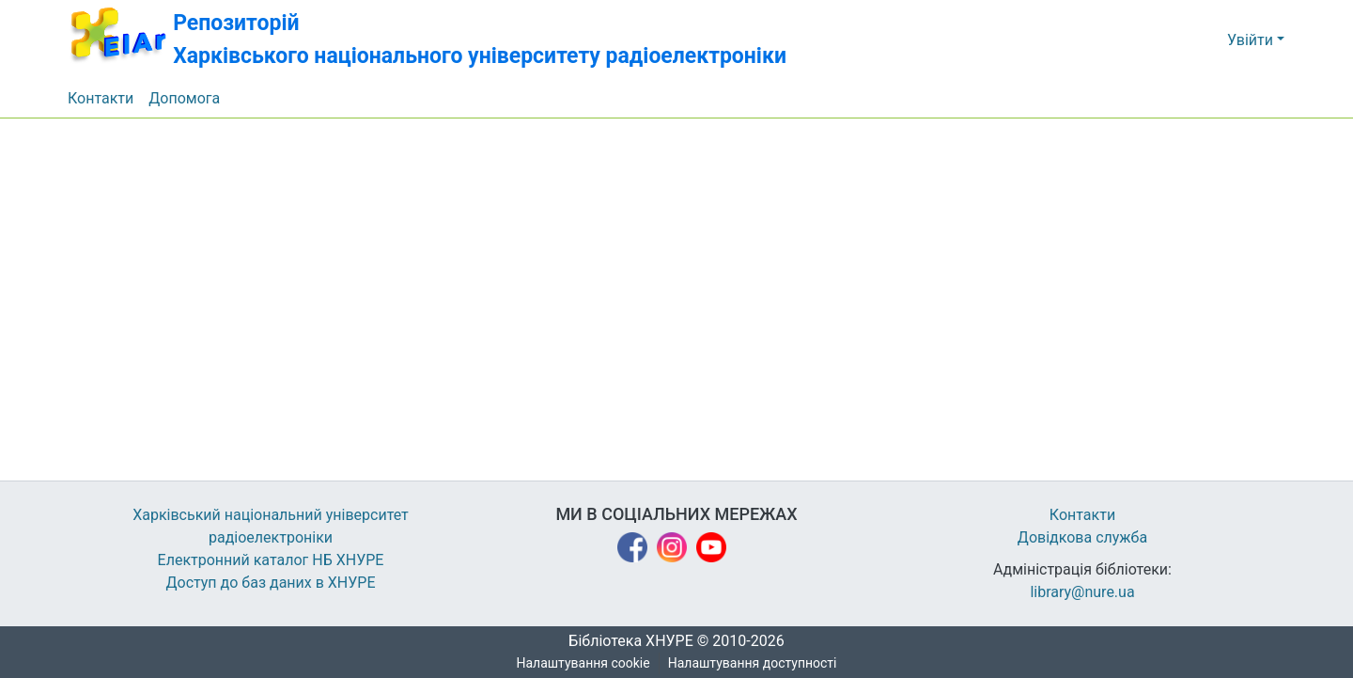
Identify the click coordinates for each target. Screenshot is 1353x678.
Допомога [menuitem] (185, 98)
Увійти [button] (1252, 40)
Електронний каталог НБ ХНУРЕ (270, 560)
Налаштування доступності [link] (752, 663)
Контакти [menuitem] (101, 98)
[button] (444, 40)
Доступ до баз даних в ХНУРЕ (271, 583)
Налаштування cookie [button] (583, 663)
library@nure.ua (1082, 592)
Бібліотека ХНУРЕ (625, 641)
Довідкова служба (1082, 538)
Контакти (1083, 515)
